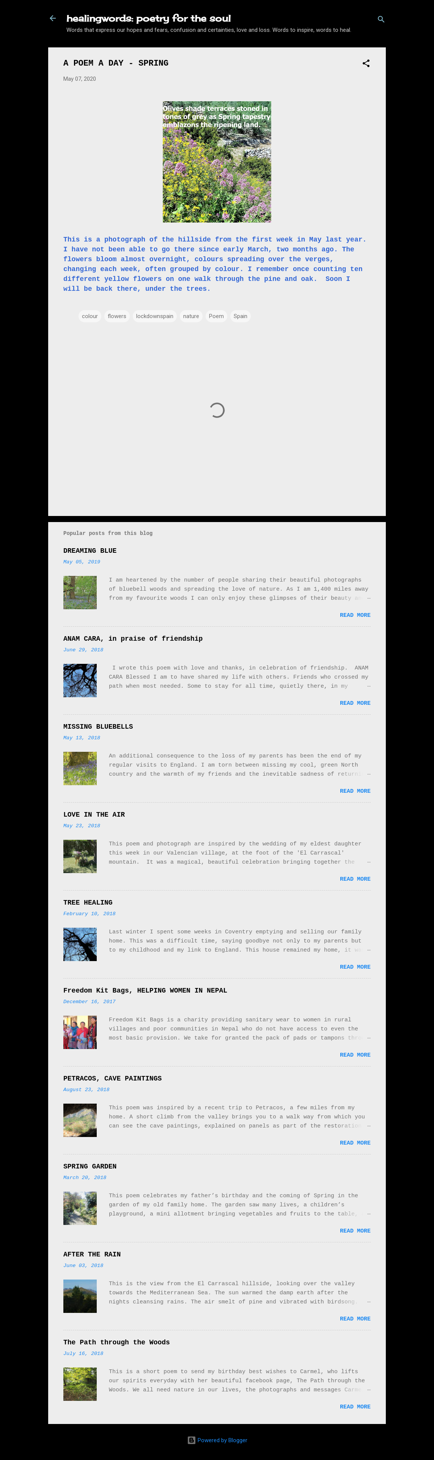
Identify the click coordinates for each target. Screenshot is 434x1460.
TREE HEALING (88, 902)
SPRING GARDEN (89, 1166)
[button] (366, 65)
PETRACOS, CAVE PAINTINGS (112, 1078)
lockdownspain (154, 316)
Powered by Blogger (217, 1440)
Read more (355, 615)
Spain (240, 316)
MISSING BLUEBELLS (98, 727)
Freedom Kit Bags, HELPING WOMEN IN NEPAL (145, 990)
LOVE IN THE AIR (94, 815)
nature (191, 316)
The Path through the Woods (116, 1342)
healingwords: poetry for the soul (148, 18)
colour (90, 316)
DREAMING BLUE (89, 551)
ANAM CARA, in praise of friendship (133, 639)
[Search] (381, 20)
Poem (216, 316)
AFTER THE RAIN (92, 1254)
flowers (117, 316)
